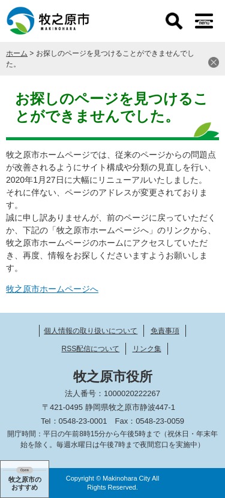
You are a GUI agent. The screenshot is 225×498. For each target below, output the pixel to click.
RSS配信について (90, 349)
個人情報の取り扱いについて (90, 331)
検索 (174, 21)
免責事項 (165, 331)
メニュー (204, 21)
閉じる (213, 62)
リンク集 (147, 349)
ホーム (17, 53)
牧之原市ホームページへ (52, 289)
